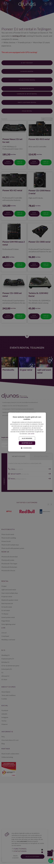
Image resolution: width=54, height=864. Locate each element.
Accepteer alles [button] (27, 443)
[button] (27, 448)
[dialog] (27, 432)
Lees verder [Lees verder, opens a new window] (31, 433)
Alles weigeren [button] (27, 438)
